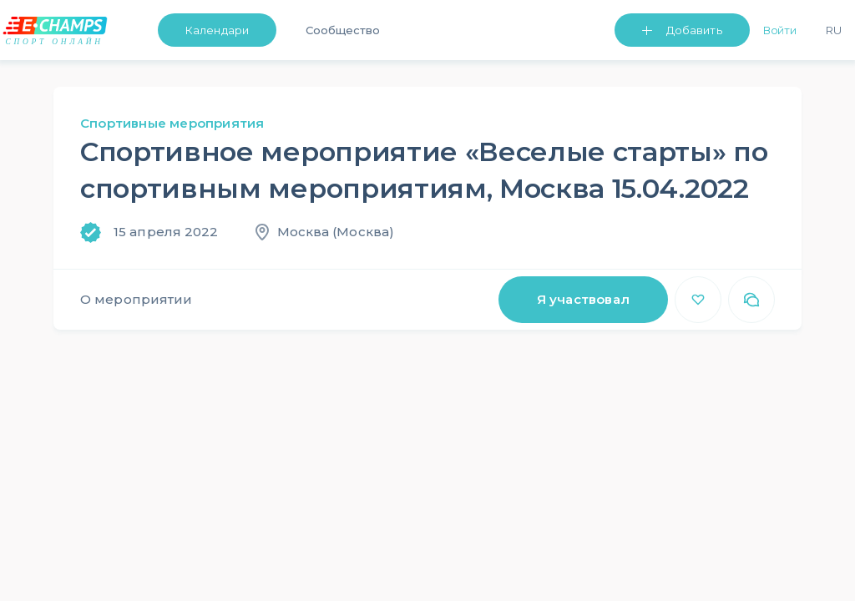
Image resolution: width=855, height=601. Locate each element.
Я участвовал (583, 299)
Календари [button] (217, 30)
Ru (834, 30)
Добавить (694, 30)
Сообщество (343, 30)
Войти (780, 30)
